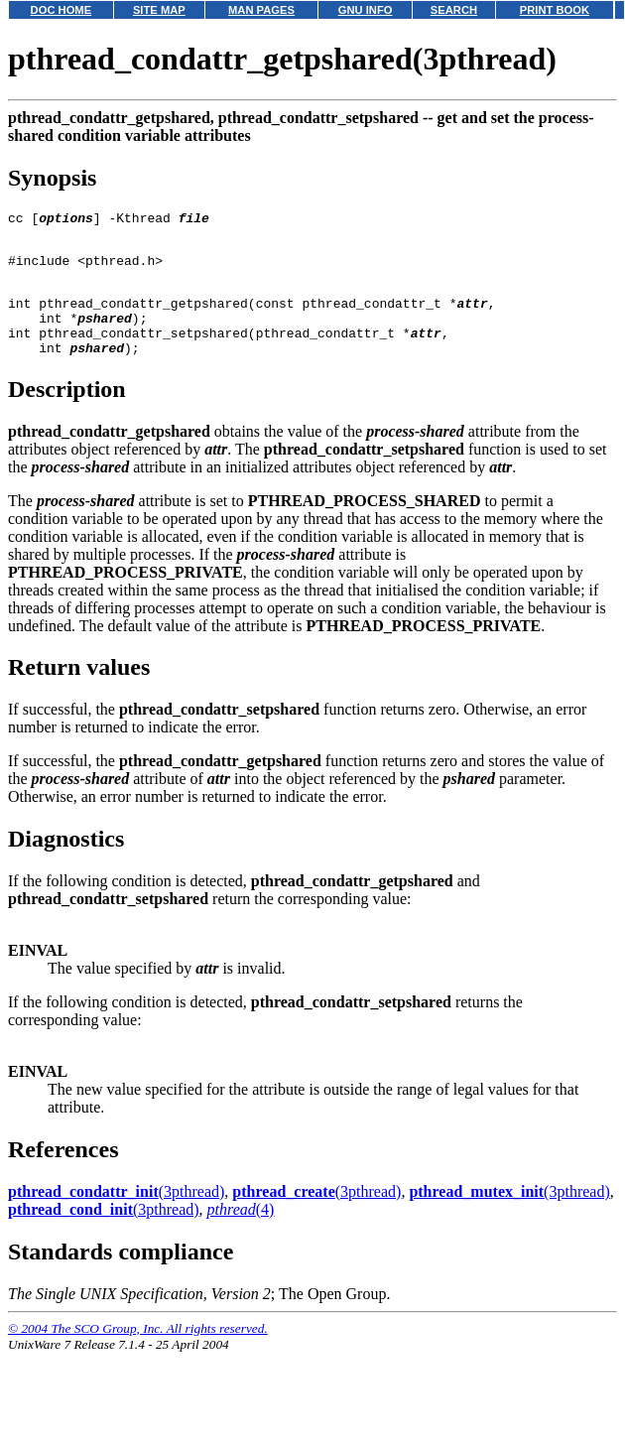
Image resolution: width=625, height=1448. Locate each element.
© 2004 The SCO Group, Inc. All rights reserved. (138, 1352)
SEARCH (454, 10)
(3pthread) (116, 1215)
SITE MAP (159, 10)
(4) (241, 1233)
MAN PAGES (261, 10)
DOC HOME (61, 10)
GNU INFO (365, 10)
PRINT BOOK (554, 10)
